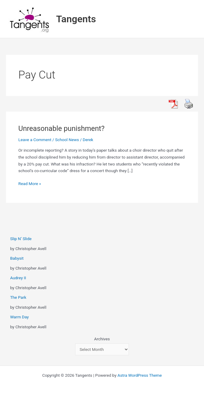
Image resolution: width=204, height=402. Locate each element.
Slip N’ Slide (21, 238)
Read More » (29, 183)
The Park (18, 297)
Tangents (76, 19)
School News (67, 139)
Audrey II (18, 277)
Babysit (17, 258)
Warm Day (19, 316)
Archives (102, 338)
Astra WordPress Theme (139, 375)
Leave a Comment (34, 139)
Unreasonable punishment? (61, 128)
